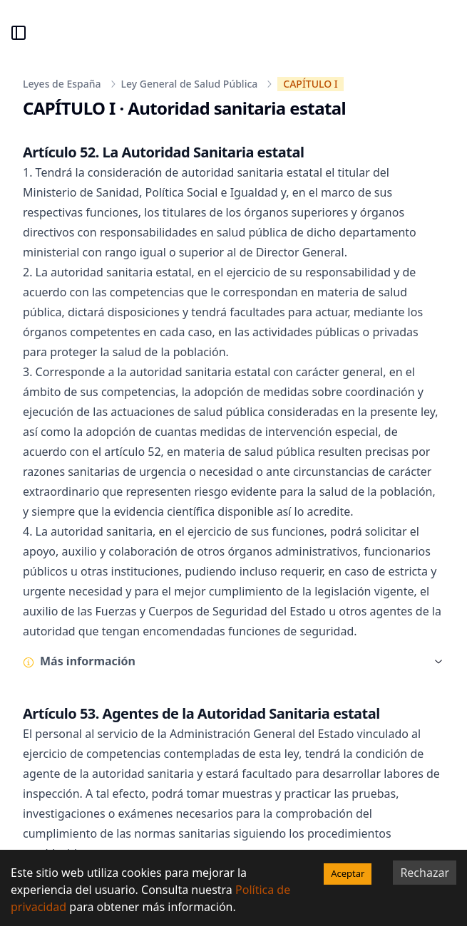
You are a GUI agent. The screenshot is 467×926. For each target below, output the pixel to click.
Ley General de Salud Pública (189, 83)
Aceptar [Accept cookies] (347, 873)
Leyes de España (62, 83)
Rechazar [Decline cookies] (424, 872)
